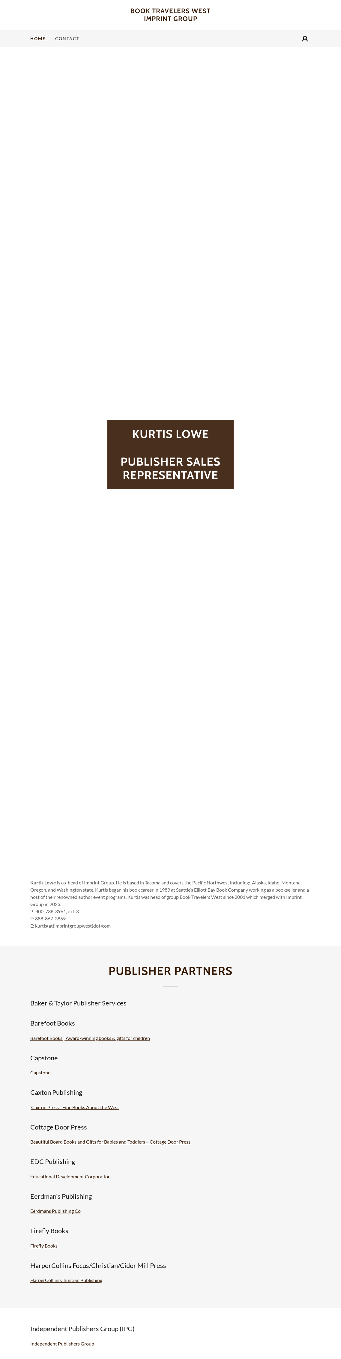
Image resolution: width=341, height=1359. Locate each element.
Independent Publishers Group (62, 1343)
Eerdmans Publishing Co (55, 1211)
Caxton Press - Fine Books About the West (75, 1107)
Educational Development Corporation (70, 1176)
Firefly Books (44, 1245)
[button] (305, 39)
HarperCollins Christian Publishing (66, 1280)
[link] (170, 19)
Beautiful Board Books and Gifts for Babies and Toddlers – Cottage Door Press (110, 1141)
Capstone (40, 1072)
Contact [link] (67, 38)
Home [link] (38, 38)
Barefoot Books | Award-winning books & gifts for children (90, 1038)
